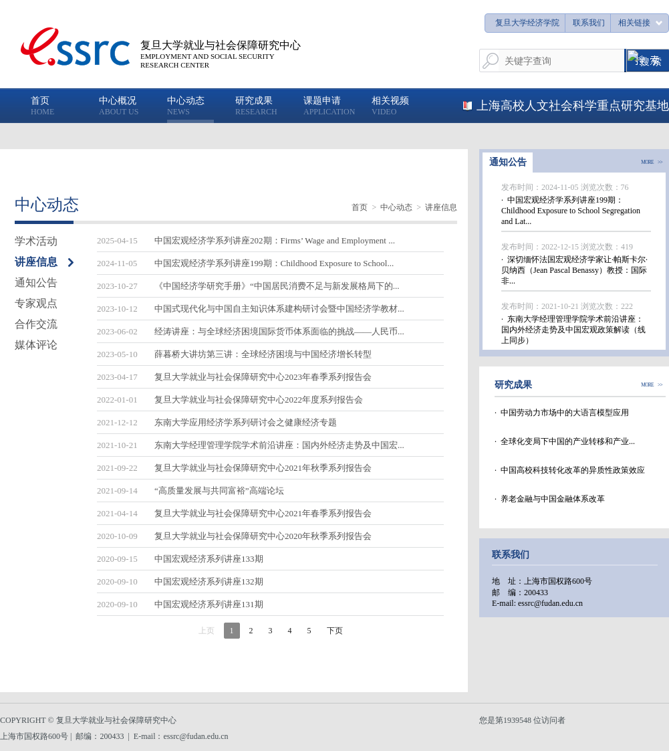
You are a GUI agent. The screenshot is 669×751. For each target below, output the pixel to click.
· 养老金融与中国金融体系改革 (550, 499)
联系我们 (589, 22)
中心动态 (396, 207)
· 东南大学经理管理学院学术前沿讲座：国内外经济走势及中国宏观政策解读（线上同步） (573, 329)
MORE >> (651, 162)
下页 (335, 630)
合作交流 (36, 324)
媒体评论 (36, 344)
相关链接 (634, 22)
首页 (360, 207)
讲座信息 (441, 207)
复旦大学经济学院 (527, 22)
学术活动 (36, 241)
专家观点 (36, 303)
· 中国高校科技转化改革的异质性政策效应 (570, 470)
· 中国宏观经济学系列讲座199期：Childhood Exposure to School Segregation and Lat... (570, 210)
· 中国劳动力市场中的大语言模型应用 (562, 412)
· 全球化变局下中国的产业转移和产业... (565, 441)
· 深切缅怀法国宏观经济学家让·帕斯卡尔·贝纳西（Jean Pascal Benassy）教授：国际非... (574, 270)
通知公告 (36, 282)
